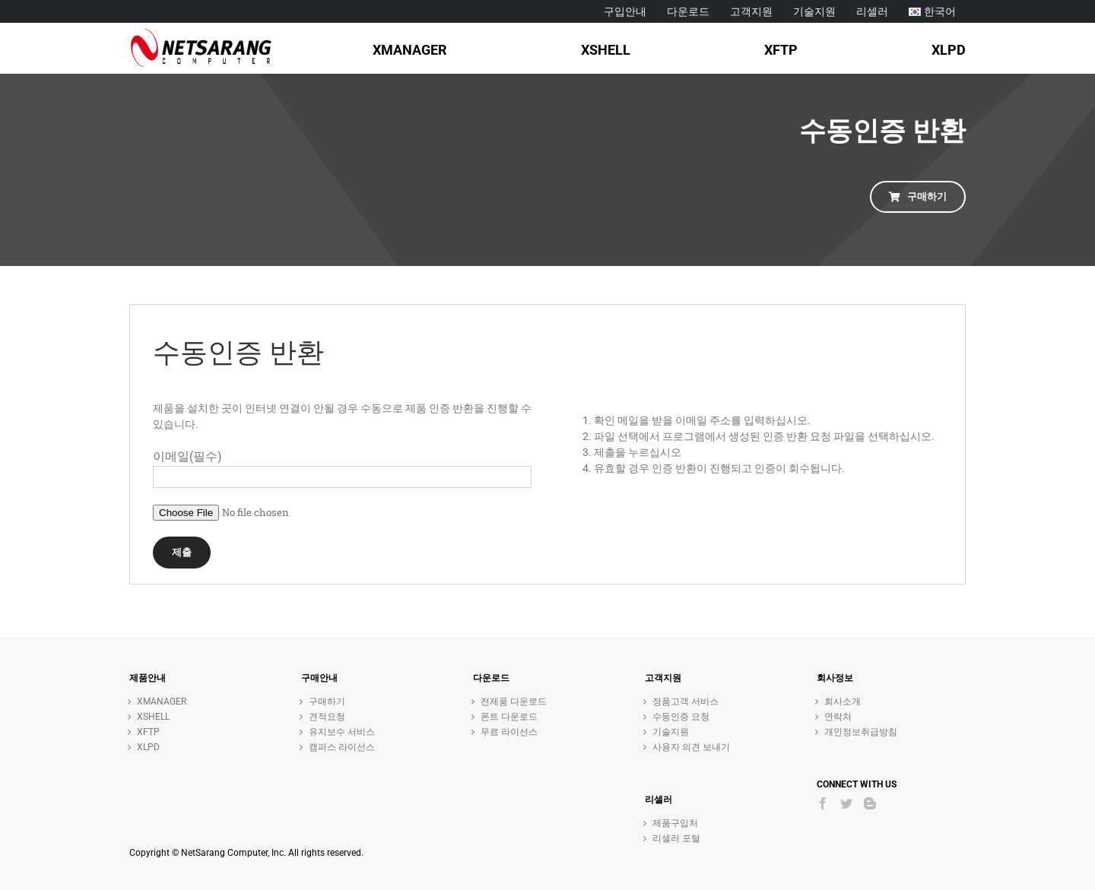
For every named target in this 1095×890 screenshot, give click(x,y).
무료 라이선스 (509, 732)
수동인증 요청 (680, 716)
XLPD (148, 747)
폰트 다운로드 (509, 716)
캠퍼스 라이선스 (342, 747)
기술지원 (670, 732)
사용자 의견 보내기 (691, 747)
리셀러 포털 (676, 838)
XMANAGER (161, 701)
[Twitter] (846, 803)
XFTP (148, 732)
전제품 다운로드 (514, 701)
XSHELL (153, 716)
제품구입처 (675, 823)
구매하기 (327, 701)
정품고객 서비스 (685, 701)
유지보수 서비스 (342, 732)
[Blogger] (870, 803)
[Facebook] (823, 803)
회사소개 (842, 701)
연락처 (838, 716)
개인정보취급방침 (860, 732)
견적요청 (327, 716)
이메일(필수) (187, 456)
